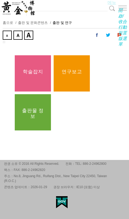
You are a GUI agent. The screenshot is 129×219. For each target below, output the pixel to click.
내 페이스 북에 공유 (97, 35)
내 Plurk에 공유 (119, 35)
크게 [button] (29, 35)
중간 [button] (18, 35)
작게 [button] (7, 35)
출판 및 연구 (62, 23)
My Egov (62, 202)
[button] (118, 8)
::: (4, 42)
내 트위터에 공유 (108, 35)
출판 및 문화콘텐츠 (33, 23)
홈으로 (8, 23)
